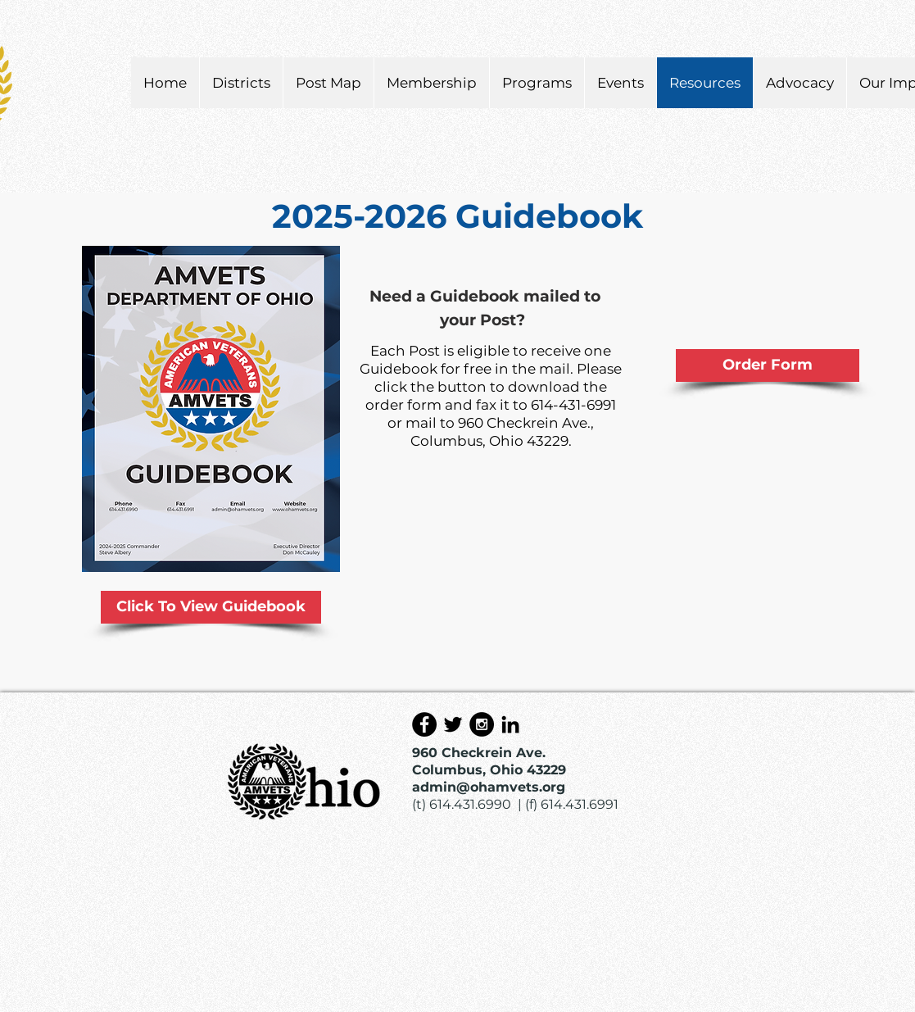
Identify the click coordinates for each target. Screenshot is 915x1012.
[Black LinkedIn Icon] (510, 724)
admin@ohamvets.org (488, 787)
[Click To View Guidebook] (211, 607)
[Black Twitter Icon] (453, 724)
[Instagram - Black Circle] (481, 724)
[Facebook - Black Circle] (424, 724)
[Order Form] (767, 365)
